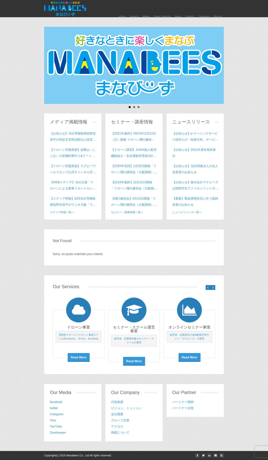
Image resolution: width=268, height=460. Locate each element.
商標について (120, 432)
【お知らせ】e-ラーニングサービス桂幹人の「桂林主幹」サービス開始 (195, 137)
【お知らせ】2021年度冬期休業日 (194, 152)
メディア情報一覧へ (62, 212)
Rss (221, 455)
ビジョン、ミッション (126, 408)
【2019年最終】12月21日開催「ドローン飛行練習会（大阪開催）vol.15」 (132, 186)
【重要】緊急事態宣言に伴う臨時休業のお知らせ (195, 201)
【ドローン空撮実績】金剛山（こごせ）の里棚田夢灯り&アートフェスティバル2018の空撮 (73, 153)
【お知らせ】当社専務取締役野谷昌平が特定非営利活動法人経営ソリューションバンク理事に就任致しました (73, 137)
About (122, 8)
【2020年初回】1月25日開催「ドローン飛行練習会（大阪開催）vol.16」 (134, 169)
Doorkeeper (58, 432)
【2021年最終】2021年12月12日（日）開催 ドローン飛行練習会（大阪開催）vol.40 (133, 137)
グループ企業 (120, 420)
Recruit (218, 8)
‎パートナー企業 (183, 408)
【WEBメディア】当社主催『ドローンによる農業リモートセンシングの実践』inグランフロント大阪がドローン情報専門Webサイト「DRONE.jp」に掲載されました (73, 186)
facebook (56, 402)
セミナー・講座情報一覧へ (127, 212)
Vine (53, 420)
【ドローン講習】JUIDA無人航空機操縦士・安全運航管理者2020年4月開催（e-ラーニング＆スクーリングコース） (134, 153)
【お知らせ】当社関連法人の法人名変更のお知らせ (195, 169)
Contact (189, 8)
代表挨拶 (117, 402)
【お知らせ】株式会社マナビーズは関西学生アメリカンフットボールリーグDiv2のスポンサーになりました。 (195, 186)
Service (134, 8)
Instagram (56, 414)
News (178, 8)
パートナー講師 (183, 402)
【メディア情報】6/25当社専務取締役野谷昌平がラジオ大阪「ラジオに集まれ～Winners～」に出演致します (73, 202)
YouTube (56, 426)
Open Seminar (162, 8)
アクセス (117, 426)
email (215, 455)
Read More (78, 357)
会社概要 (117, 414)
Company (204, 8)
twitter (54, 408)
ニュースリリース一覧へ (187, 212)
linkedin (209, 455)
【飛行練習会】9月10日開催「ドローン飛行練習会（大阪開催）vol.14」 (133, 202)
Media (146, 8)
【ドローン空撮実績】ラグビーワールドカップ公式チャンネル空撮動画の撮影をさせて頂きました (73, 169)
